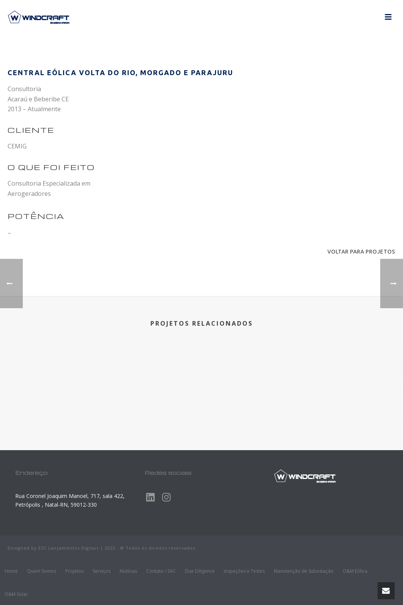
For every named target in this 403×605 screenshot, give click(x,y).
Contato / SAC (161, 571)
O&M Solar (16, 594)
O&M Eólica (355, 571)
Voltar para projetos (361, 252)
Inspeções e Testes (244, 571)
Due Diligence (200, 571)
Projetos (74, 571)
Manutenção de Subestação (303, 571)
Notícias (128, 571)
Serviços (102, 571)
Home (11, 571)
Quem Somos (41, 571)
